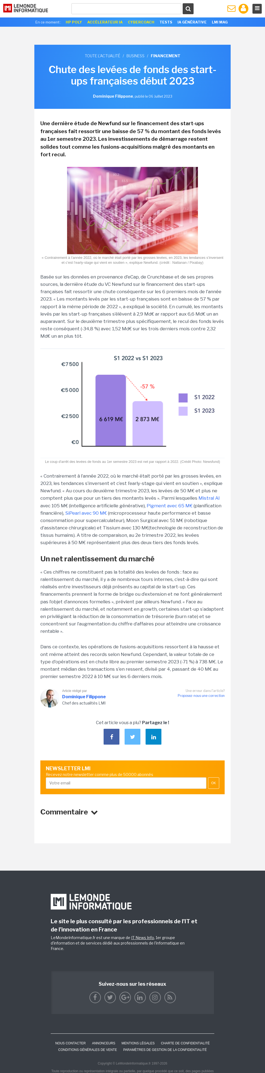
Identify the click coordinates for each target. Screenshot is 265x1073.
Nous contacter (70, 1043)
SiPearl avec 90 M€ (86, 513)
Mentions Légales (138, 1043)
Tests (165, 22)
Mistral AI (209, 498)
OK (213, 783)
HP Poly (74, 22)
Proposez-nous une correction (201, 696)
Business (135, 55)
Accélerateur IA (105, 22)
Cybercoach (141, 22)
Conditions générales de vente (87, 1050)
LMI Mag (220, 22)
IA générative (192, 22)
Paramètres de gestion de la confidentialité (165, 1050)
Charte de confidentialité (185, 1043)
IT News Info (142, 937)
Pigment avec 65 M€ (169, 505)
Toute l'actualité (102, 55)
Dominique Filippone (84, 696)
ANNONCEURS (103, 1043)
